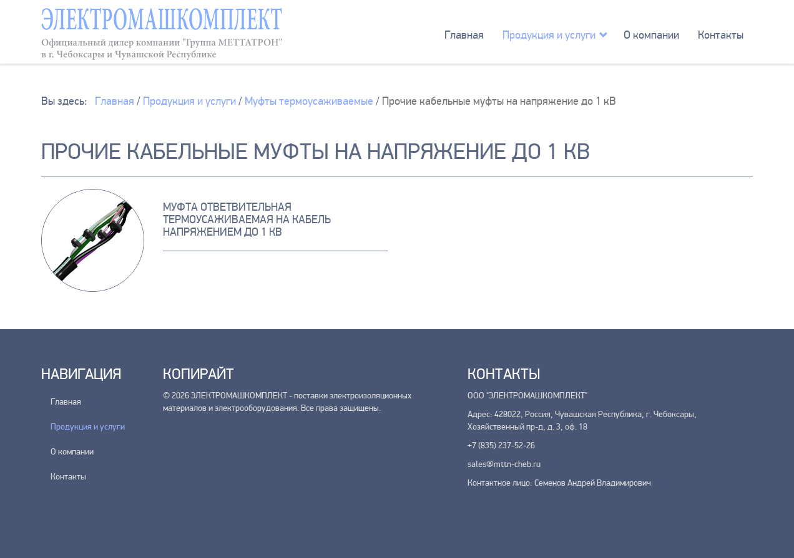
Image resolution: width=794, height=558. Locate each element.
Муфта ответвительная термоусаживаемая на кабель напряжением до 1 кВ (247, 219)
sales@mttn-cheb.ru (504, 464)
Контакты (720, 35)
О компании (651, 35)
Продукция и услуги (549, 35)
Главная (464, 35)
